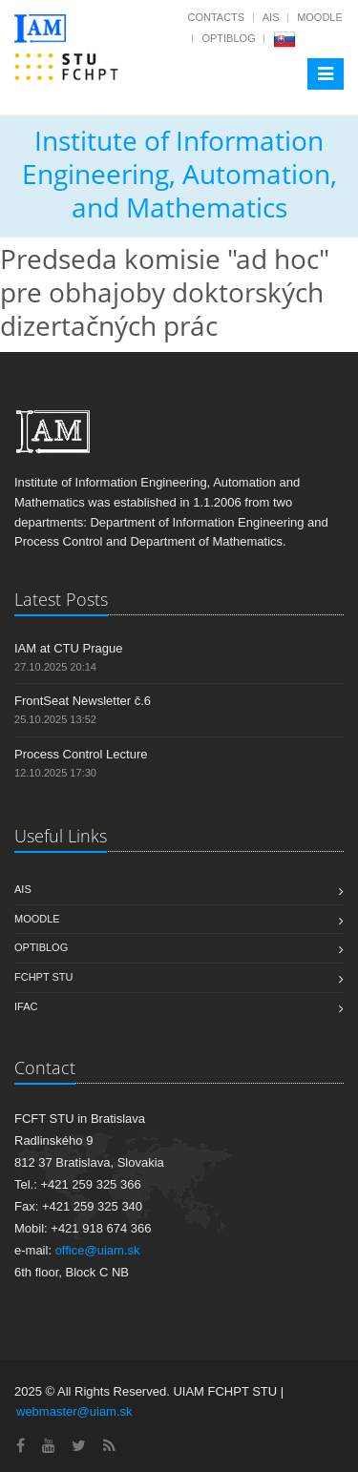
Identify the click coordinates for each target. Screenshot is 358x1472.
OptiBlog (228, 38)
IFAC (25, 1006)
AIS (271, 17)
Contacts (215, 17)
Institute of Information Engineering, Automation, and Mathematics (179, 173)
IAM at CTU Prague (68, 648)
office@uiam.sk (97, 1250)
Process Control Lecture (80, 754)
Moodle (320, 17)
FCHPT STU (44, 977)
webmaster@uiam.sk (74, 1411)
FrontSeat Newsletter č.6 (82, 701)
